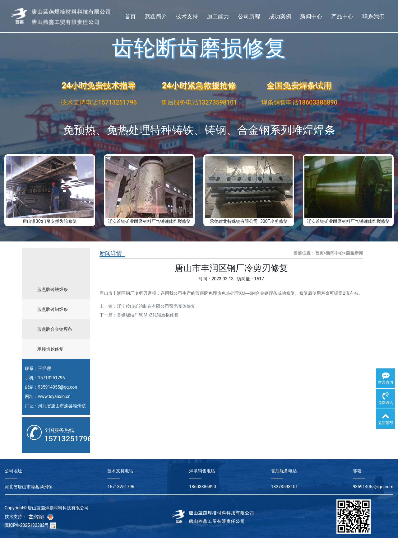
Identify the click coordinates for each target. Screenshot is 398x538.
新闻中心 (311, 16)
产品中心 (342, 16)
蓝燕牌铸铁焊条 (52, 289)
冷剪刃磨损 (145, 293)
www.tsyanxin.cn (54, 396)
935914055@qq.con (57, 387)
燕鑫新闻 (354, 252)
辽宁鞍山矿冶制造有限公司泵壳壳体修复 (156, 306)
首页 (130, 16)
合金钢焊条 (266, 293)
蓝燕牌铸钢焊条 (52, 309)
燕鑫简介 (156, 16)
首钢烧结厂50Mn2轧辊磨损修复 (147, 314)
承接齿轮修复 (50, 349)
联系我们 (373, 16)
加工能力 (218, 16)
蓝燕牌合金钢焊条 (54, 329)
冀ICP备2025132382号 (27, 525)
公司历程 (249, 16)
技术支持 (187, 16)
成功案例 (280, 16)
